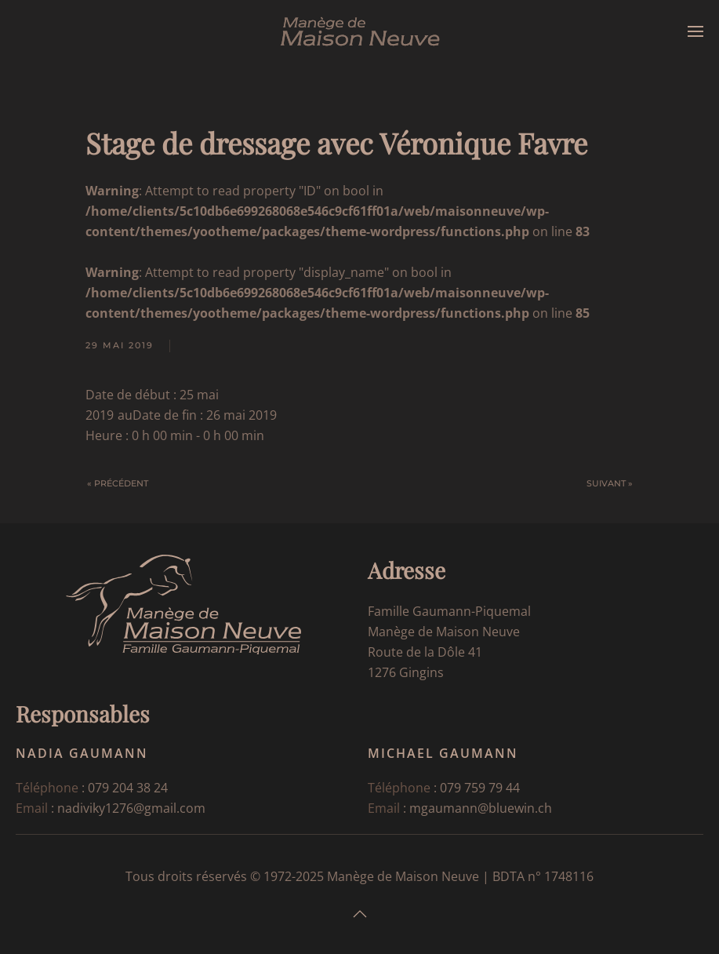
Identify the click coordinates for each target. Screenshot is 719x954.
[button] (695, 31)
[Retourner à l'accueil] (360, 31)
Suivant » (609, 483)
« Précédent (117, 483)
